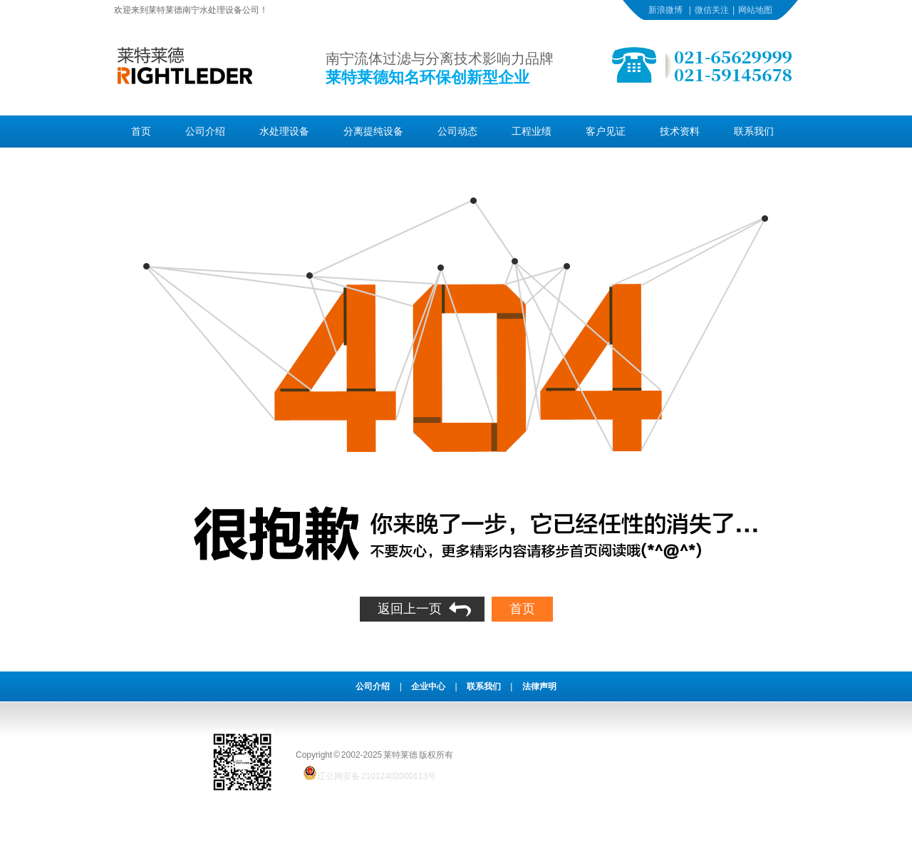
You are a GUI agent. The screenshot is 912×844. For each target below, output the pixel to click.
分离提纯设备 (373, 131)
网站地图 (755, 10)
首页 (141, 131)
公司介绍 (205, 131)
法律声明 (539, 686)
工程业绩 (531, 131)
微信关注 (712, 10)
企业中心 (428, 686)
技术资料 (680, 131)
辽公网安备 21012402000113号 (366, 773)
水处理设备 (284, 131)
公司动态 (457, 131)
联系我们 (754, 131)
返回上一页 (410, 609)
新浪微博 (665, 10)
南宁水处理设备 (212, 10)
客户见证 (606, 131)
